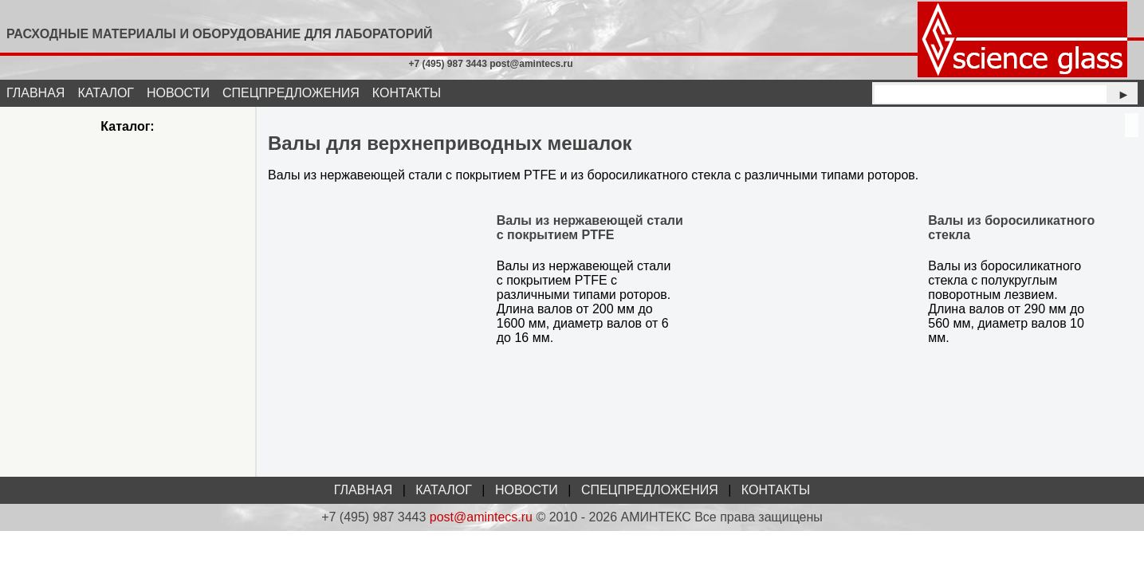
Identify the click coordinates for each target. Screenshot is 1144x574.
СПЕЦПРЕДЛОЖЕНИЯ (291, 93)
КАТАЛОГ (105, 93)
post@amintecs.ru (481, 517)
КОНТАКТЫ (406, 93)
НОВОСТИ (178, 93)
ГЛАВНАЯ (35, 93)
